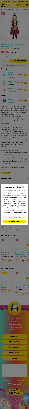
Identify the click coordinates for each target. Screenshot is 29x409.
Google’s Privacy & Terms (19, 212)
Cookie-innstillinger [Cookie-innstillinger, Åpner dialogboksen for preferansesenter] (14, 217)
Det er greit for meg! (15, 221)
